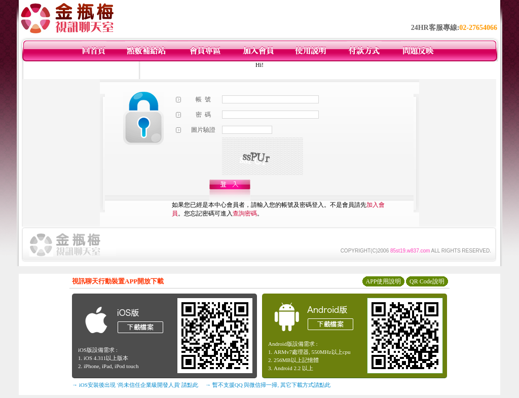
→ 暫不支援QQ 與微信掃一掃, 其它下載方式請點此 (267, 385)
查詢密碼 (245, 213)
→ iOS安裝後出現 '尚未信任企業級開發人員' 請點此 (135, 385)
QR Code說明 (427, 281)
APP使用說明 (383, 281)
